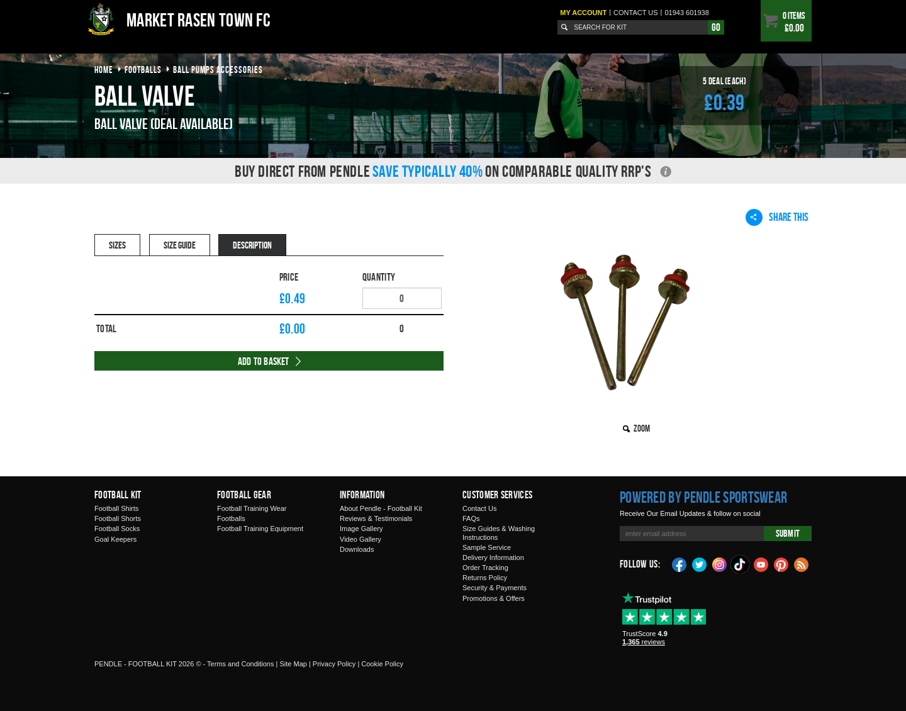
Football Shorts (117, 518)
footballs (143, 69)
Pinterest (781, 563)
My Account (583, 12)
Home (103, 69)
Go (716, 27)
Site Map (292, 664)
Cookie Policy (382, 664)
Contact (635, 12)
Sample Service (486, 547)
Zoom (642, 428)
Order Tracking (485, 567)
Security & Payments (494, 587)
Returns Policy (484, 577)
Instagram (720, 563)
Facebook (679, 563)
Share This (777, 217)
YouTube (761, 563)
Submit (788, 533)
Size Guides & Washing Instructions (498, 532)
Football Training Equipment (260, 528)
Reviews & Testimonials (376, 518)
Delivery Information (493, 557)
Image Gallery (361, 528)
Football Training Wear (251, 508)
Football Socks (117, 528)
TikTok (740, 564)
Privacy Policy (334, 664)
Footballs (231, 518)
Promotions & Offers (493, 598)
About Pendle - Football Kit (381, 508)
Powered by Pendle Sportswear (703, 497)
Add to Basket (263, 361)
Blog (801, 563)
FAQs (471, 518)
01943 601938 (686, 12)
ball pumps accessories (218, 69)
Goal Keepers (115, 539)
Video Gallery (360, 539)
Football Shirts (116, 508)
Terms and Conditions (240, 664)
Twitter (700, 563)
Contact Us (479, 508)
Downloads (357, 549)
